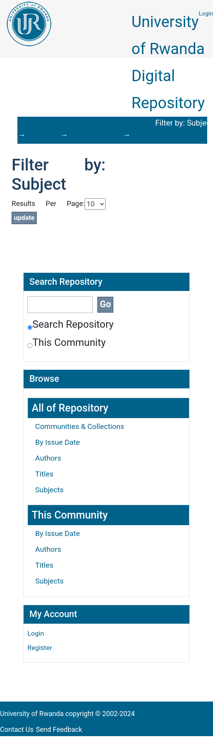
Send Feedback (59, 729)
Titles (44, 474)
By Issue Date (57, 442)
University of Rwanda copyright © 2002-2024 (68, 714)
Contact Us (17, 729)
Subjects (49, 489)
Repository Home (39, 124)
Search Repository (70, 324)
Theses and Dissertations (91, 124)
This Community (66, 342)
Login (206, 13)
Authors (48, 458)
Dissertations (139, 124)
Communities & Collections (79, 426)
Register (39, 648)
